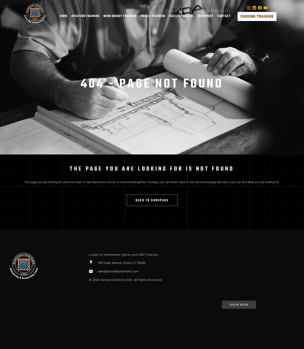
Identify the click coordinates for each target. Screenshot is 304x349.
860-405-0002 (190, 11)
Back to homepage (152, 200)
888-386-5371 (218, 11)
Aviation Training (85, 16)
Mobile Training (153, 16)
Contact (224, 16)
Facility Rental (181, 16)
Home (63, 16)
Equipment (205, 16)
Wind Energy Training (120, 16)
